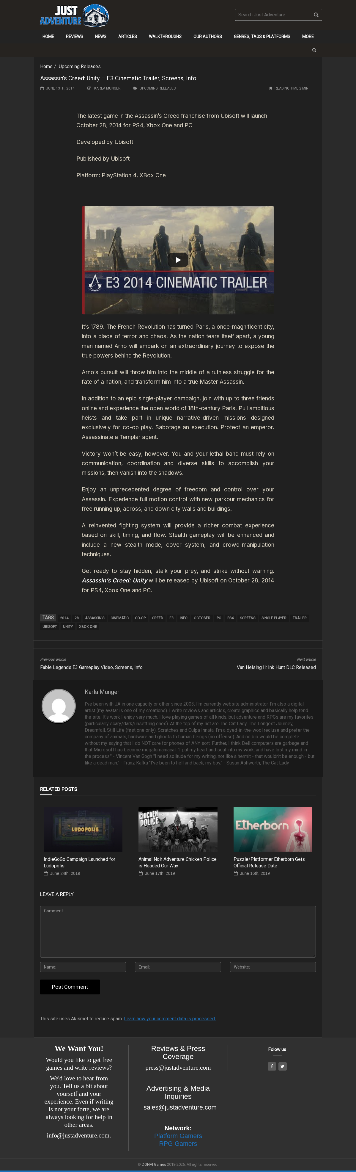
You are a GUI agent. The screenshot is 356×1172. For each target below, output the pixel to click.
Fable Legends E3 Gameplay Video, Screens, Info (91, 667)
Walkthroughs (165, 36)
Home (48, 36)
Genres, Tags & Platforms (262, 36)
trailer (300, 618)
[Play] (178, 260)
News (100, 36)
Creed (157, 618)
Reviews (74, 36)
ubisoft (49, 627)
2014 (64, 618)
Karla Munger (107, 88)
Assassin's (94, 618)
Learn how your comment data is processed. (170, 1018)
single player (274, 618)
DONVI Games (154, 1164)
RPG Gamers (178, 1143)
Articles (127, 36)
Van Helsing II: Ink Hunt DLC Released (276, 667)
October (202, 618)
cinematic (120, 618)
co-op (140, 618)
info (184, 618)
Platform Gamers (178, 1136)
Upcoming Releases (80, 66)
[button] (314, 50)
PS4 (230, 618)
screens (247, 618)
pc (219, 618)
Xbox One (88, 627)
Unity (68, 627)
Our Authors (207, 36)
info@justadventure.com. (79, 1135)
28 (77, 618)
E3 (171, 618)
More (308, 36)
